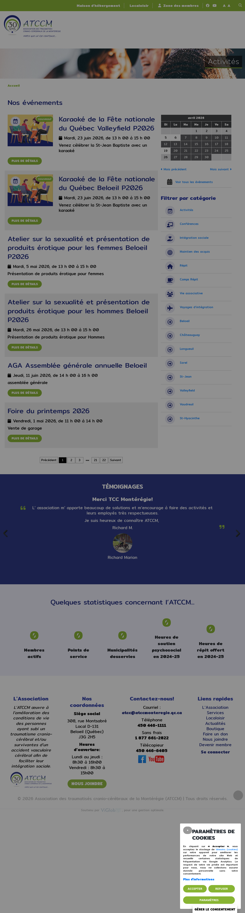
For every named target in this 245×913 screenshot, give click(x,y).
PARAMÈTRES (209, 900)
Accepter (195, 889)
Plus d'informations (198, 879)
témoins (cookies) (227, 849)
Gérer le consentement (214, 909)
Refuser (221, 889)
